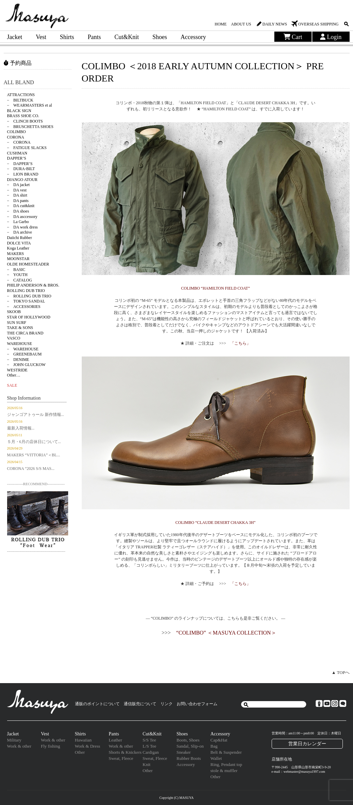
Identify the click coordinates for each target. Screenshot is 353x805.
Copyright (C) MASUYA (176, 798)
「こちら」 (240, 343)
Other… (13, 375)
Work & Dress (87, 746)
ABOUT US (241, 24)
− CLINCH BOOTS (25, 121)
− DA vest (17, 190)
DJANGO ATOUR (22, 179)
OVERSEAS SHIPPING (318, 24)
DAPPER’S (16, 158)
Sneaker (184, 752)
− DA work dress (22, 227)
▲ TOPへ (341, 672)
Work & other (19, 746)
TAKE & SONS (20, 327)
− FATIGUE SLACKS (27, 147)
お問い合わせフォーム (197, 703)
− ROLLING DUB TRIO (29, 296)
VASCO (13, 338)
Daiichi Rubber (19, 237)
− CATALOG (19, 280)
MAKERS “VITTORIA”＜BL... (33, 455)
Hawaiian (83, 740)
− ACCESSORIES (24, 306)
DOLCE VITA (19, 243)
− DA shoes (18, 211)
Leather (115, 740)
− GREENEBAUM (24, 354)
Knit (147, 764)
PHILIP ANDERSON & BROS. (33, 285)
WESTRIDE (17, 370)
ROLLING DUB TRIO (26, 290)
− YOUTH (17, 274)
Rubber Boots (189, 758)
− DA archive (19, 232)
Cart (292, 37)
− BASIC (16, 269)
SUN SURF (16, 322)
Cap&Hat (219, 740)
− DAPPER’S (20, 163)
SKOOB (14, 311)
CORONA (15, 137)
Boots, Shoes (188, 740)
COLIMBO (16, 131)
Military (14, 740)
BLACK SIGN (19, 110)
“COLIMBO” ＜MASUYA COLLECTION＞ (226, 633)
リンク (166, 703)
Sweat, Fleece (121, 758)
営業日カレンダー (307, 743)
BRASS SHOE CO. (23, 115)
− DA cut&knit (21, 205)
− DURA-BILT (21, 168)
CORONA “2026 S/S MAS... (31, 468)
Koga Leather (18, 248)
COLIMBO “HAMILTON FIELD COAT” (215, 288)
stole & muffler (224, 770)
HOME (221, 24)
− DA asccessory (22, 216)
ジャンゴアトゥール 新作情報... (35, 414)
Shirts (67, 37)
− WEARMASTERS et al (29, 105)
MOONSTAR (18, 258)
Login (331, 37)
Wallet (216, 758)
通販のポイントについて (97, 703)
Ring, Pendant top (226, 764)
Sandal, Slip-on (190, 746)
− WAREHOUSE (23, 349)
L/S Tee (149, 746)
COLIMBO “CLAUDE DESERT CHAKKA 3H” (215, 522)
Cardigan (151, 752)
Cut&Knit (127, 37)
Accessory (193, 37)
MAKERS (15, 253)
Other (80, 752)
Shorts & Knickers (125, 752)
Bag (214, 746)
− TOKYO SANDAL (26, 301)
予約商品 (18, 63)
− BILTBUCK (20, 100)
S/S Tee (149, 740)
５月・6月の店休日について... (34, 441)
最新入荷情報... (21, 428)
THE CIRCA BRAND (25, 333)
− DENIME (18, 359)
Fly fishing (50, 746)
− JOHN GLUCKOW (26, 364)
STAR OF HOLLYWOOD (29, 317)
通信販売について (140, 703)
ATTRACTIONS (21, 94)
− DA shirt (17, 195)
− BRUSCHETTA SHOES (30, 126)
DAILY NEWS (274, 24)
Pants (94, 37)
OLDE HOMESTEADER (28, 264)
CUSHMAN (17, 153)
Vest (41, 37)
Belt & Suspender (226, 752)
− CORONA (19, 142)
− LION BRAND (22, 174)
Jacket (14, 37)
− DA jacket (18, 184)
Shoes (160, 37)
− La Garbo (18, 221)
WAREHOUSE (19, 343)
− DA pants (18, 200)
